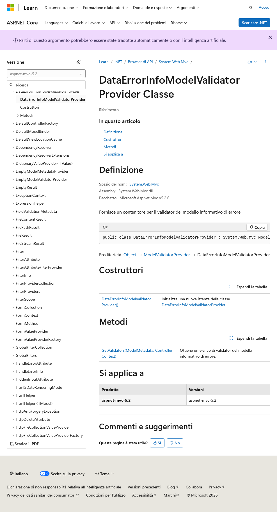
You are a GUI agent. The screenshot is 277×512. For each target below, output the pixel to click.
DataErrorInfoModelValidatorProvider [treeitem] (52, 99)
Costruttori (113, 139)
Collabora (194, 487)
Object (129, 254)
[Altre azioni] (265, 62)
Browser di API (140, 61)
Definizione (113, 131)
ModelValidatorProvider (167, 254)
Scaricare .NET (254, 22)
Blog (171, 487)
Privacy (215, 487)
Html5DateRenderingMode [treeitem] (39, 387)
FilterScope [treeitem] (25, 299)
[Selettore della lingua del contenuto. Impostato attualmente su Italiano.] (19, 473)
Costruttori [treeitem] (29, 107)
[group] (184, 238)
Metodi (110, 146)
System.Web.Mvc (173, 61)
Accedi (264, 7)
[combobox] (46, 73)
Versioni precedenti (144, 487)
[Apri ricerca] (251, 8)
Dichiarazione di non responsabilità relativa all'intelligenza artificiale (64, 487)
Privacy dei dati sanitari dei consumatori (41, 495)
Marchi (170, 495)
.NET (118, 61)
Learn (104, 61)
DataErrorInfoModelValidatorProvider (193, 304)
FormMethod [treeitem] (27, 323)
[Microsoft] (10, 7)
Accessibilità (142, 495)
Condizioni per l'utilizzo (105, 495)
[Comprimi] (79, 62)
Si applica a (113, 154)
